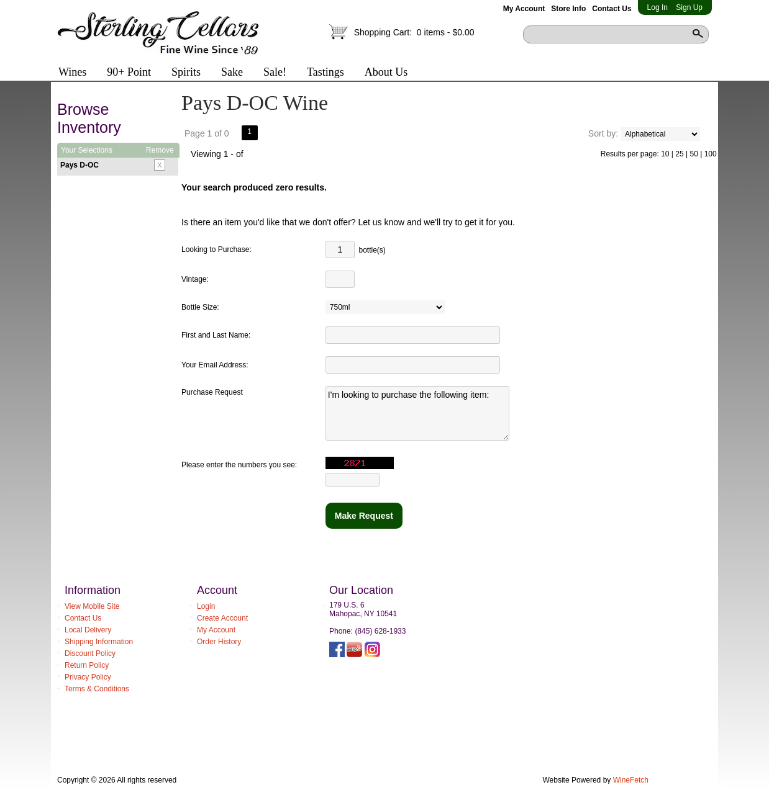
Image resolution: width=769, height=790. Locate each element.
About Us (381, 73)
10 (665, 154)
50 (693, 154)
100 (710, 154)
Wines (68, 73)
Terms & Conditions (97, 689)
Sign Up (689, 7)
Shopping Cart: (414, 32)
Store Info (568, 8)
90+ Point (129, 72)
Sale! (274, 72)
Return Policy (87, 665)
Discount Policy (90, 653)
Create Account (222, 618)
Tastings (325, 72)
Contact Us (611, 8)
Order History (219, 641)
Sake (232, 72)
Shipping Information (99, 641)
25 (679, 154)
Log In (657, 7)
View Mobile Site (92, 606)
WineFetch (630, 780)
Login (206, 606)
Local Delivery (88, 630)
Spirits (181, 73)
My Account (524, 8)
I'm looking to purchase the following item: (417, 413)
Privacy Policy (88, 677)
